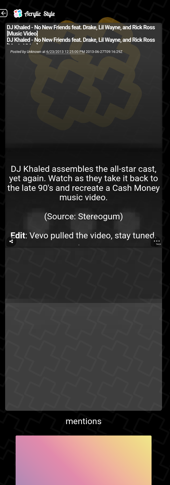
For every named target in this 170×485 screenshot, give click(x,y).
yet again (26, 178)
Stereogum (99, 216)
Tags (158, 244)
